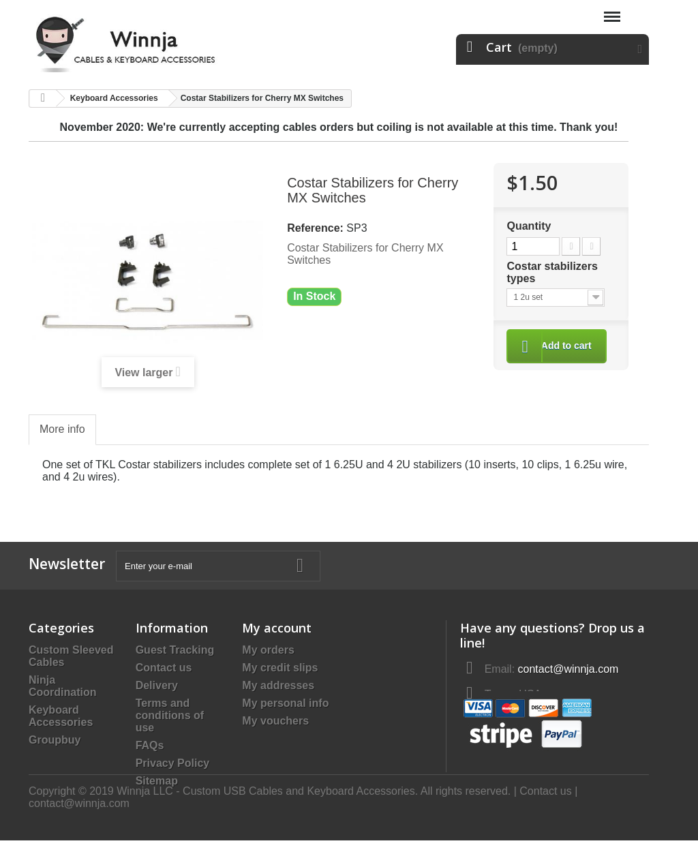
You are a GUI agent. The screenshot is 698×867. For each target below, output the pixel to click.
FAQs (150, 745)
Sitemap (157, 781)
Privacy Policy (173, 763)
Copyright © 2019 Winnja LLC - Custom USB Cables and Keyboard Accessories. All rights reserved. (271, 817)
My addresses (278, 685)
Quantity (528, 226)
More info (62, 429)
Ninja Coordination (63, 686)
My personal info (285, 703)
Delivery (157, 685)
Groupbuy (54, 740)
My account (277, 628)
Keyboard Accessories (61, 716)
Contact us (164, 667)
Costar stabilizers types (551, 272)
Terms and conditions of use (170, 715)
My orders (268, 650)
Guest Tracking (175, 650)
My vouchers (275, 721)
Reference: (315, 228)
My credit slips (280, 667)
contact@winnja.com (79, 830)
